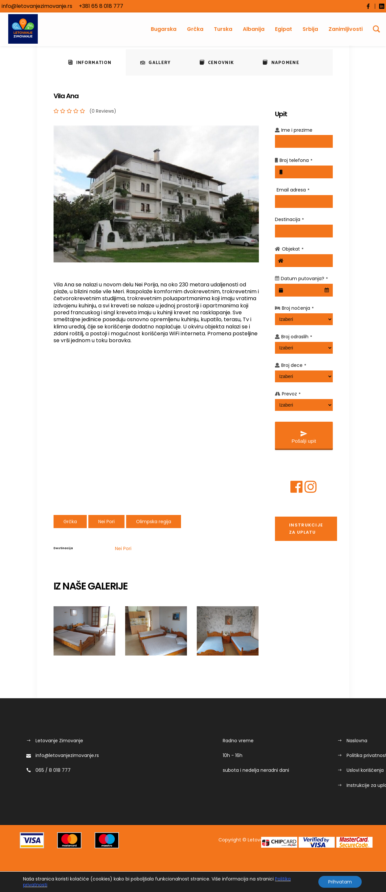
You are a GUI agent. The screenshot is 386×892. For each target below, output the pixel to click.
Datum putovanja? (304, 278)
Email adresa (293, 190)
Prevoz (291, 393)
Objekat (293, 249)
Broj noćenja (298, 308)
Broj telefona (296, 160)
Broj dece (293, 365)
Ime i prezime (296, 130)
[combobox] (304, 290)
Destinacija (289, 219)
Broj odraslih (296, 336)
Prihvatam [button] (340, 882)
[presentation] (90, 62)
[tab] (90, 62)
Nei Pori (123, 548)
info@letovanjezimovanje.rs (37, 6)
